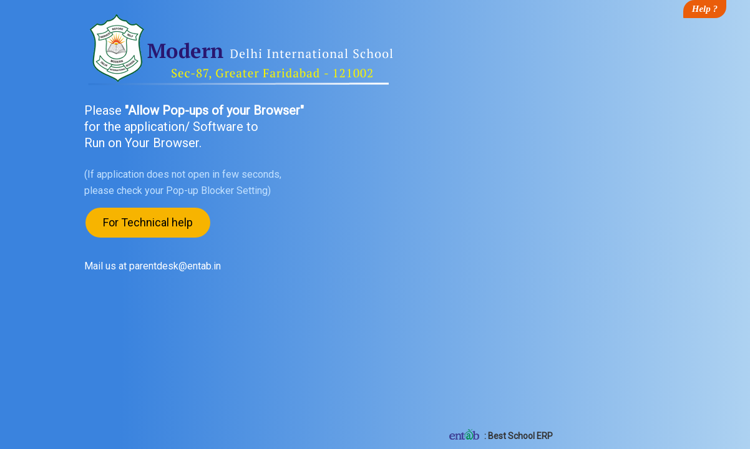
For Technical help (148, 222)
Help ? (705, 9)
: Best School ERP (500, 436)
